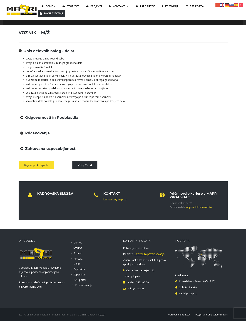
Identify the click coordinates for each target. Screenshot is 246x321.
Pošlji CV (84, 165)
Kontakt (78, 258)
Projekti (77, 253)
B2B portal (79, 280)
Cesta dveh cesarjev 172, (140, 270)
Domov (77, 242)
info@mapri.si (135, 288)
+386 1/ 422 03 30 (138, 282)
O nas (76, 263)
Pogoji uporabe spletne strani (211, 314)
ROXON (102, 314)
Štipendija (79, 274)
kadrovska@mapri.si (113, 199)
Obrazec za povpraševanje (149, 254)
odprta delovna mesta (197, 207)
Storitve (77, 248)
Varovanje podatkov (179, 314)
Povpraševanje (83, 285)
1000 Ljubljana (131, 276)
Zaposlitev (79, 269)
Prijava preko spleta (36, 165)
